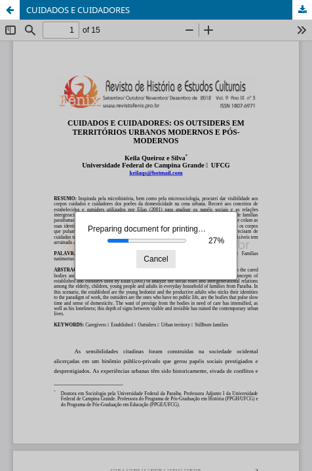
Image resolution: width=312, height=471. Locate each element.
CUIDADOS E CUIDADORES (78, 10)
